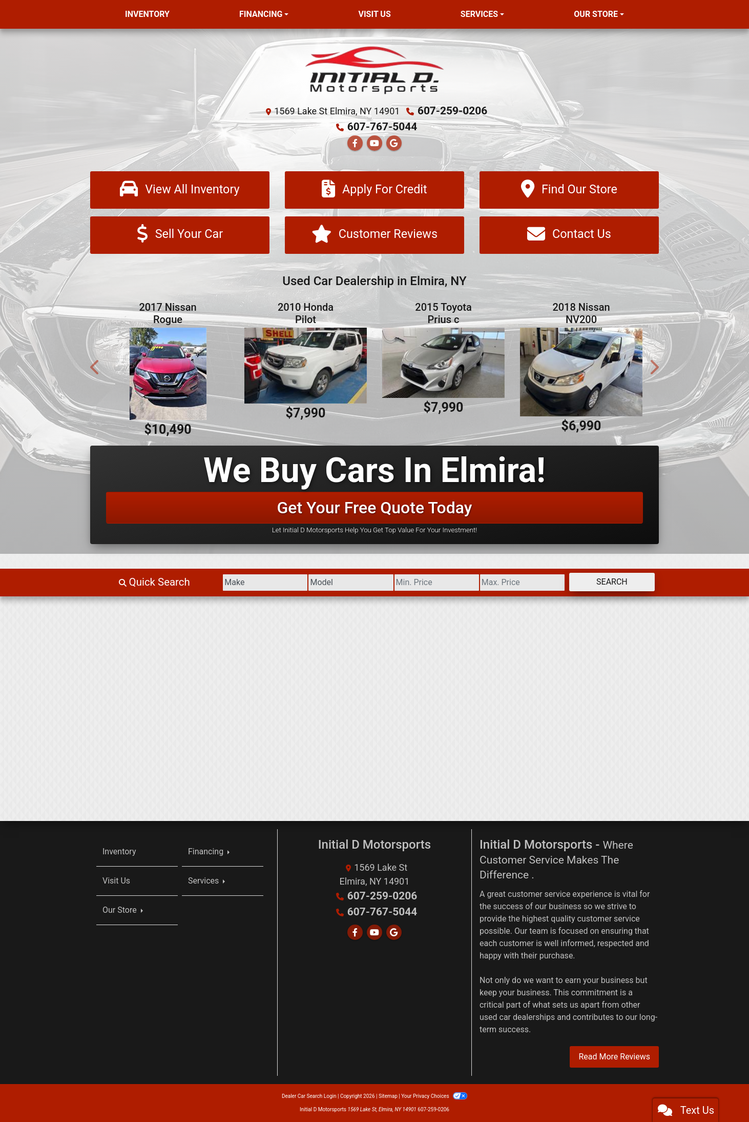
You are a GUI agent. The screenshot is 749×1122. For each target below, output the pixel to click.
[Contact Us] (569, 234)
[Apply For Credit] (374, 189)
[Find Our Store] (569, 189)
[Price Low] (412, 582)
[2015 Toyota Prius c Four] (443, 363)
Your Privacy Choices (434, 1096)
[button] (95, 367)
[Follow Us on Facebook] (355, 142)
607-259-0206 (452, 111)
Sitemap (388, 1096)
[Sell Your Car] (179, 234)
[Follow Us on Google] (394, 142)
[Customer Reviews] (374, 234)
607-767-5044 (382, 126)
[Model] (316, 582)
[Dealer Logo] (374, 69)
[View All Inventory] (179, 189)
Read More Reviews (614, 1056)
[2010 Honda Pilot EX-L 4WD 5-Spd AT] (305, 366)
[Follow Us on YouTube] (374, 142)
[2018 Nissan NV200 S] (581, 372)
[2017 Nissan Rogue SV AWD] (168, 374)
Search (606, 582)
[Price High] (507, 582)
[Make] (220, 582)
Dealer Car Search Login (309, 1096)
